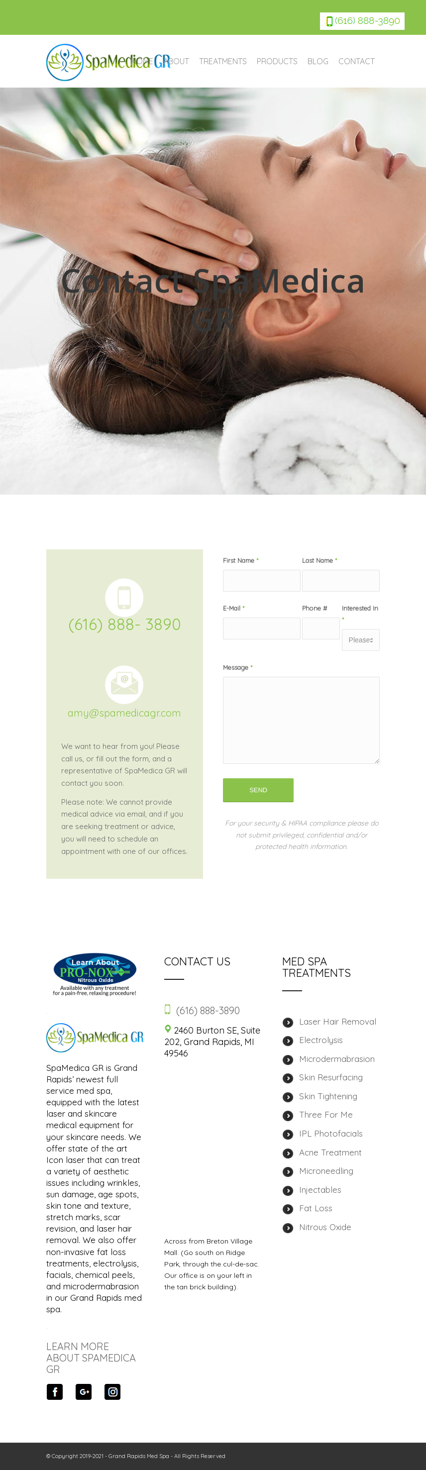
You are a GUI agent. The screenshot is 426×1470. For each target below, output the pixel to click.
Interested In (360, 614)
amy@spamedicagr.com (124, 713)
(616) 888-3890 (208, 1010)
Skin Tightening (328, 1096)
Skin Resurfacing (331, 1077)
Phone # (314, 608)
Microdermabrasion (337, 1058)
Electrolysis (321, 1040)
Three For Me (326, 1114)
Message (237, 667)
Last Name (319, 560)
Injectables (320, 1189)
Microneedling (326, 1170)
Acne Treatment (330, 1152)
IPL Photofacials (331, 1133)
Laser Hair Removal (337, 1021)
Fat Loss (315, 1208)
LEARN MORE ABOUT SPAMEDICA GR (91, 1357)
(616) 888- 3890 (124, 624)
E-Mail (233, 608)
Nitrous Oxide (325, 1227)
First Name (240, 560)
